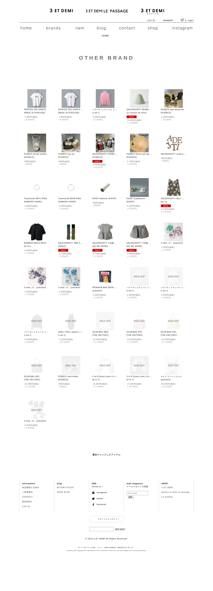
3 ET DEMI (167, 487)
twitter (97, 498)
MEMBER (168, 20)
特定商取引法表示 (30, 487)
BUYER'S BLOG (65, 487)
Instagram (99, 492)
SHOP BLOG (63, 492)
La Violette (167, 497)
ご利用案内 (27, 492)
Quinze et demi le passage (176, 492)
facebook (99, 504)
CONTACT (27, 497)
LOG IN (151, 20)
